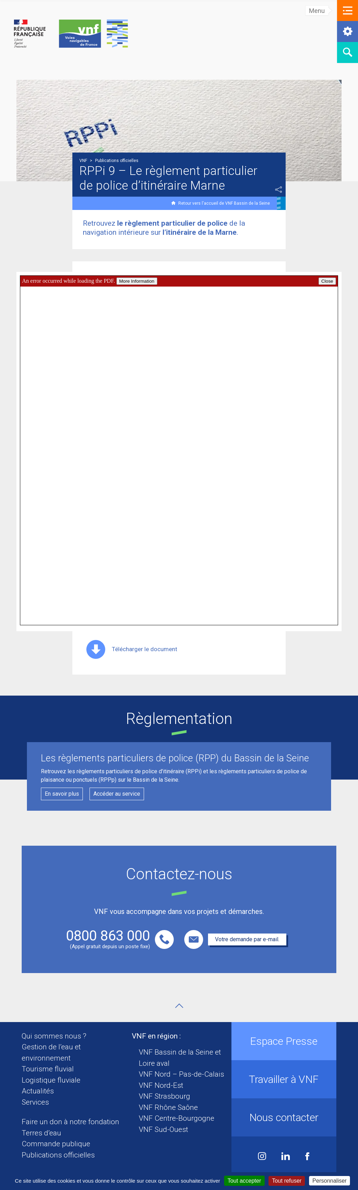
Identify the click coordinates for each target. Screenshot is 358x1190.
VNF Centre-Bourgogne (176, 1118)
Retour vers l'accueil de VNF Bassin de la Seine (224, 203)
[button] (347, 10)
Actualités (38, 1091)
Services (35, 1102)
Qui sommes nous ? (54, 1036)
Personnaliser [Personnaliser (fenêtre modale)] (330, 1181)
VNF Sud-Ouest (163, 1129)
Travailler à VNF (283, 1079)
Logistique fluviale (51, 1080)
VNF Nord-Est (161, 1085)
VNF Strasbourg (164, 1096)
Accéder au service (116, 793)
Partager (279, 190)
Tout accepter (244, 1181)
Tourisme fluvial (48, 1069)
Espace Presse (283, 1041)
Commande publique (56, 1144)
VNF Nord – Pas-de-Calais (181, 1074)
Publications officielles (58, 1155)
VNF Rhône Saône (168, 1107)
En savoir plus (62, 793)
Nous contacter (283, 1117)
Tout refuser (286, 1181)
